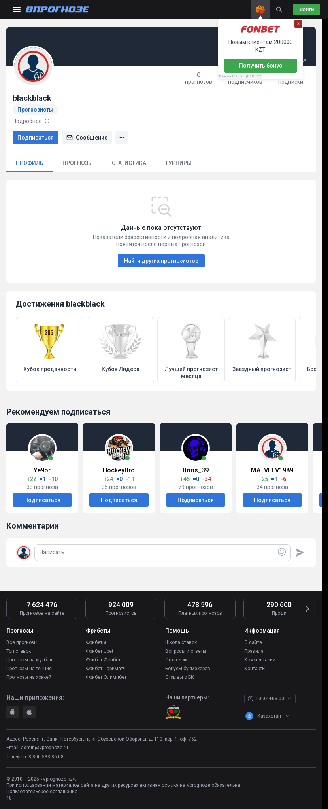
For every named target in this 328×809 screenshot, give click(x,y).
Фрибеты (96, 642)
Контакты (255, 668)
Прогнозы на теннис (29, 668)
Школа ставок (181, 642)
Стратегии (176, 660)
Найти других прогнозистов (161, 261)
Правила (254, 651)
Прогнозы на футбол (29, 660)
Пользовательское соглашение (41, 791)
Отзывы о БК (179, 677)
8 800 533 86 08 (46, 757)
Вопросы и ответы (185, 651)
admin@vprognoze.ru (44, 747)
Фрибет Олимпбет (106, 677)
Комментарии (259, 660)
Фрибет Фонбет (103, 660)
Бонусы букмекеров (187, 668)
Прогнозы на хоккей (28, 677)
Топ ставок (18, 651)
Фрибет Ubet (99, 651)
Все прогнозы (22, 642)
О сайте (253, 642)
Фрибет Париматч (106, 668)
